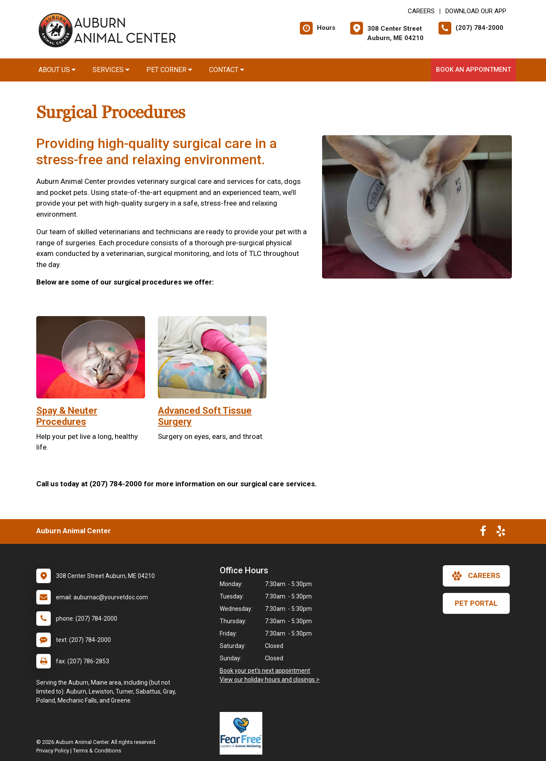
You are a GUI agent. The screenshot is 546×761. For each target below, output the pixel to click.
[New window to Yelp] (501, 532)
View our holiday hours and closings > (269, 679)
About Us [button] (57, 70)
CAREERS (421, 11)
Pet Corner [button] (169, 70)
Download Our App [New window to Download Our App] (475, 11)
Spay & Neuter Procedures (66, 416)
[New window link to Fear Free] (243, 733)
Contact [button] (226, 70)
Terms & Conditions (97, 750)
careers (476, 576)
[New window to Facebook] (483, 532)
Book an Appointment (473, 69)
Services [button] (111, 70)
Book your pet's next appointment (265, 670)
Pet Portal (476, 603)
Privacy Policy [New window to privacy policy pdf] (52, 750)
